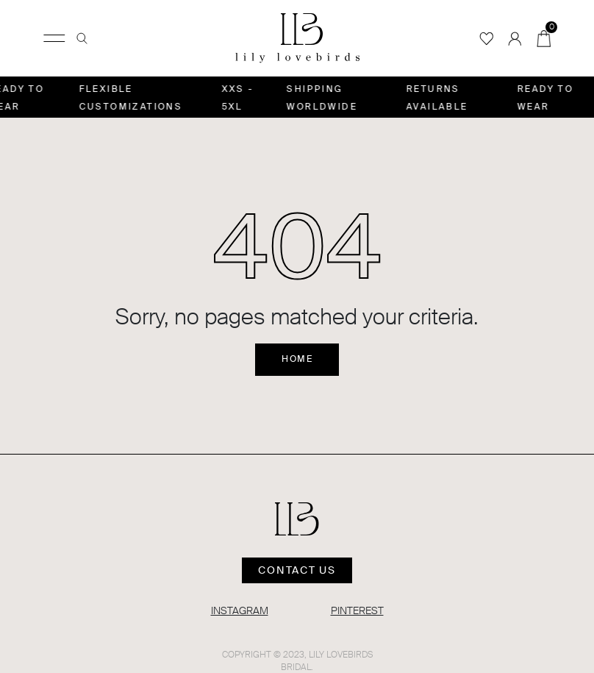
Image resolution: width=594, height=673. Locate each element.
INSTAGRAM (239, 610)
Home (297, 359)
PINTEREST (357, 610)
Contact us (297, 570)
